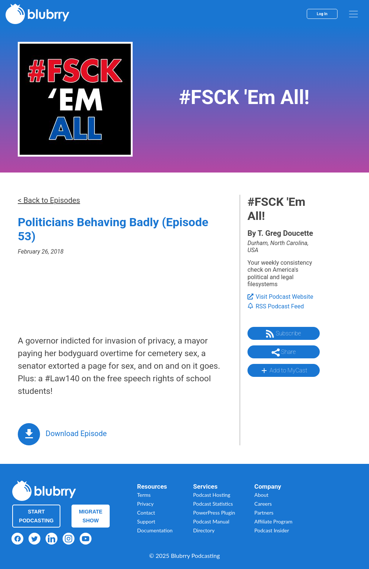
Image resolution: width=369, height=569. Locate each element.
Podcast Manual (211, 521)
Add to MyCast (283, 370)
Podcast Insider (272, 530)
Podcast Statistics (213, 504)
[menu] (353, 14)
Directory (204, 530)
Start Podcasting (36, 516)
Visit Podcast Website (280, 296)
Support (146, 521)
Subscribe (283, 334)
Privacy (145, 504)
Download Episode (76, 433)
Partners (264, 512)
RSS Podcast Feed (275, 306)
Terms (144, 495)
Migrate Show (91, 516)
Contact (146, 512)
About (262, 495)
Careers (263, 504)
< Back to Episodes (49, 200)
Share (284, 352)
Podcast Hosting (211, 495)
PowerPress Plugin (214, 512)
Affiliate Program (274, 521)
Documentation (155, 530)
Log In (322, 13)
